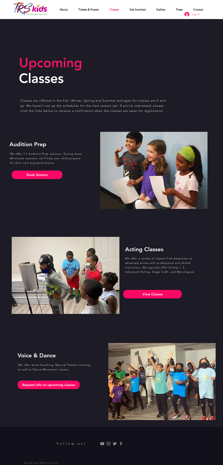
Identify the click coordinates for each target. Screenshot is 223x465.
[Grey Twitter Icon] (114, 443)
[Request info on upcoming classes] (49, 385)
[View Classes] (152, 294)
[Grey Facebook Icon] (120, 443)
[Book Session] (37, 175)
